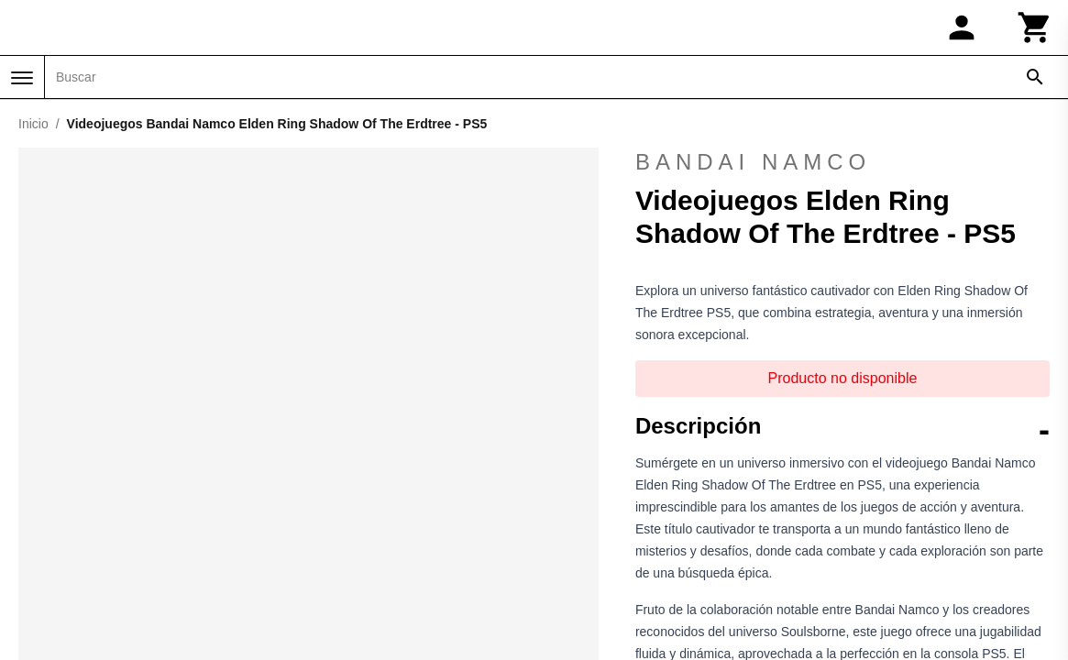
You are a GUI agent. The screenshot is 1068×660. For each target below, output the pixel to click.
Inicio (33, 123)
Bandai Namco (753, 161)
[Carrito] (1035, 27)
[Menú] (22, 78)
